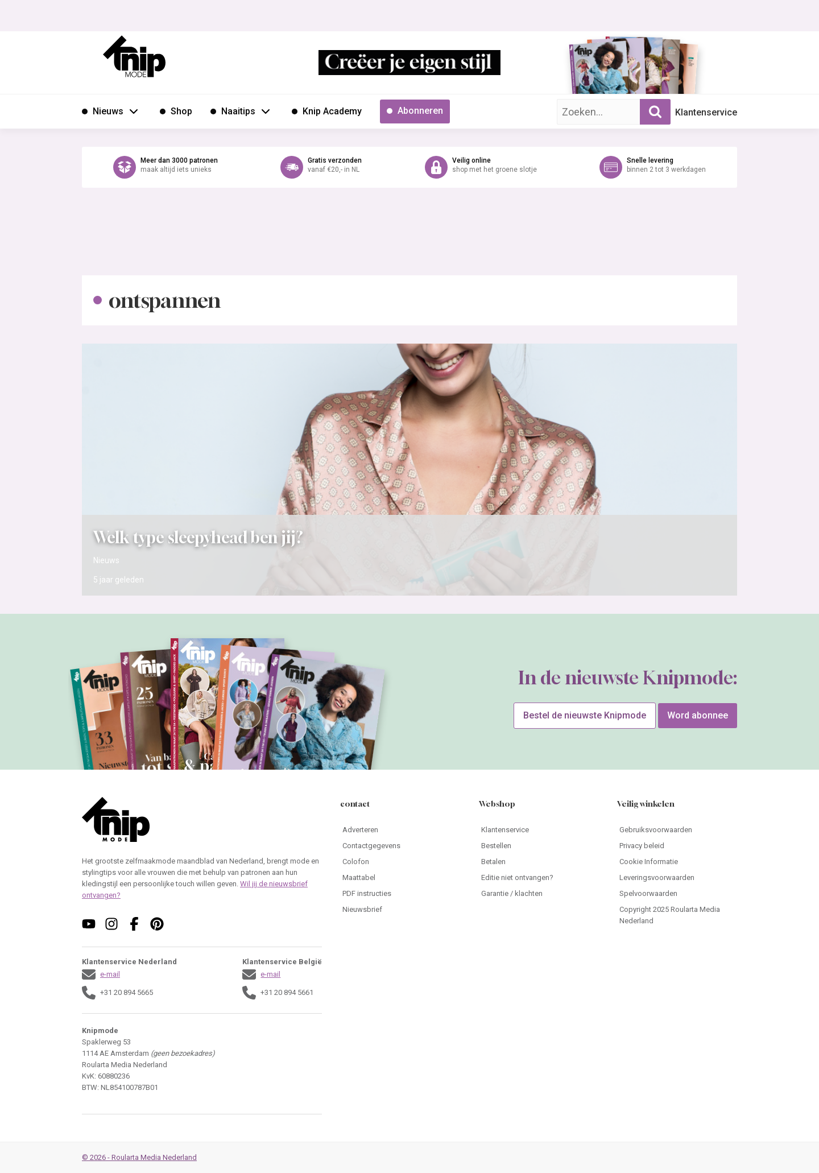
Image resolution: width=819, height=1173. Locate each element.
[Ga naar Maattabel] (400, 878)
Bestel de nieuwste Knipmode (584, 715)
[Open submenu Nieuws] (134, 111)
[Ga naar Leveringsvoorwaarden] (677, 878)
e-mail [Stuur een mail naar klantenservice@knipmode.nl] (110, 974)
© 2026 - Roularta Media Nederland (139, 1157)
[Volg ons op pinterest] (157, 924)
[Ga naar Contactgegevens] (400, 846)
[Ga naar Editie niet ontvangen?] (539, 878)
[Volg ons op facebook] (134, 924)
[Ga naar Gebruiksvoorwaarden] (677, 830)
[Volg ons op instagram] (111, 924)
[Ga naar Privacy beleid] (677, 846)
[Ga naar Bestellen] (539, 846)
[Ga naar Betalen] (539, 862)
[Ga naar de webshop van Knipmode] (409, 167)
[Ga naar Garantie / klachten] (539, 894)
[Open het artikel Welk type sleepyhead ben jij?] (409, 470)
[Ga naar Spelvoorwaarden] (677, 894)
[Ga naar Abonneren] (415, 111)
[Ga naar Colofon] (400, 862)
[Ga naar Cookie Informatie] (677, 862)
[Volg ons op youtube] (89, 924)
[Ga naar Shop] (176, 111)
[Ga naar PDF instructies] (400, 894)
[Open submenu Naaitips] (266, 111)
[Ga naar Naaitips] (232, 111)
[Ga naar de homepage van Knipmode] (134, 56)
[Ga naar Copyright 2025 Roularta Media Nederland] (677, 915)
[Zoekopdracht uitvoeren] (655, 112)
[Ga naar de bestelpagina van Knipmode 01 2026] (599, 71)
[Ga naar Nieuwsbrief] (400, 910)
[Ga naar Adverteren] (400, 830)
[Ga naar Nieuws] (102, 111)
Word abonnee (697, 715)
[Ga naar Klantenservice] (539, 830)
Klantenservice (706, 112)
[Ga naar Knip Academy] (327, 111)
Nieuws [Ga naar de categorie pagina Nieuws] (106, 560)
